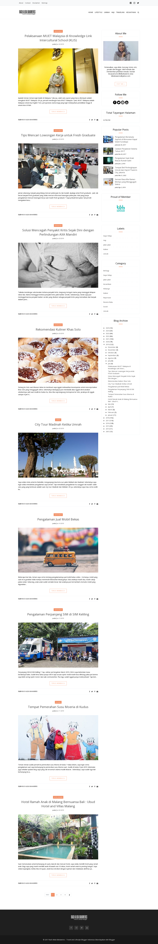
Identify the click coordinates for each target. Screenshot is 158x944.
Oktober (111, 352)
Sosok (105, 306)
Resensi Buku (108, 302)
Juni (109, 363)
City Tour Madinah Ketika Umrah (58, 424)
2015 (108, 426)
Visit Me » (121, 84)
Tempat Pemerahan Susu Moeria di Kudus (58, 707)
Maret (110, 409)
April (110, 407)
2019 (108, 344)
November (112, 350)
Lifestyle (98, 12)
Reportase (107, 297)
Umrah (107, 12)
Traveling (120, 12)
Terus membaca (58, 112)
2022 (108, 336)
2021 (108, 339)
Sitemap (44, 3)
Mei (109, 404)
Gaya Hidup (107, 236)
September (112, 355)
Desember (112, 347)
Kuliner (105, 249)
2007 (108, 431)
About (21, 3)
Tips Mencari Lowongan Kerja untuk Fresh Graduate (58, 135)
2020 (108, 342)
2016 (108, 423)
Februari (111, 412)
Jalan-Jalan (107, 245)
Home (90, 12)
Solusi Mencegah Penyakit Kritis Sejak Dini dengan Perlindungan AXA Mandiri (58, 232)
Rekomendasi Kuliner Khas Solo (58, 329)
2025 (108, 328)
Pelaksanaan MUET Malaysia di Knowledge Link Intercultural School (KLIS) (58, 38)
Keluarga (106, 288)
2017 (108, 420)
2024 (108, 331)
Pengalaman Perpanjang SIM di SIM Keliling (58, 614)
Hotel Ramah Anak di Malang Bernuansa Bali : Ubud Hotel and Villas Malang (58, 804)
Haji (112, 12)
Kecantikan (131, 12)
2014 (108, 429)
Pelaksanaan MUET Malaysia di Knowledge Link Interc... (119, 367)
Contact (28, 3)
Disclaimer (36, 3)
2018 (108, 418)
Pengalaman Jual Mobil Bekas (58, 519)
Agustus (111, 358)
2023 (108, 333)
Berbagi (106, 271)
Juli (109, 361)
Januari (110, 415)
